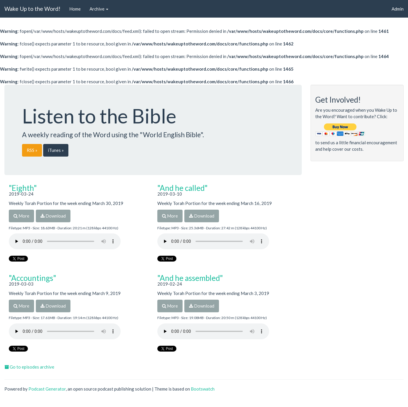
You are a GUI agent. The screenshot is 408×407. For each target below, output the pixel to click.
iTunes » (56, 150)
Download (53, 215)
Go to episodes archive (29, 366)
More (21, 215)
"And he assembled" (190, 278)
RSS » (32, 150)
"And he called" (182, 188)
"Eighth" (23, 188)
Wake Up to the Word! (32, 8)
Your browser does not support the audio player (65, 241)
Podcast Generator (47, 388)
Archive (99, 8)
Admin (398, 8)
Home (75, 8)
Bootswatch (203, 388)
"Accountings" (32, 278)
